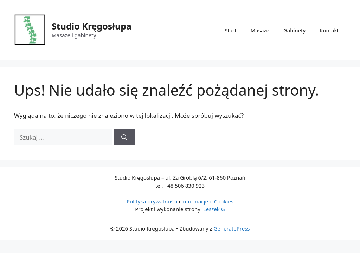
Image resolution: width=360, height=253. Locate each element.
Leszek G (214, 209)
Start (231, 30)
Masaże (260, 30)
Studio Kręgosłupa (91, 26)
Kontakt (329, 30)
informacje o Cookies (207, 201)
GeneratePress (231, 228)
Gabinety (294, 30)
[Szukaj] (124, 137)
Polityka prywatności (152, 201)
